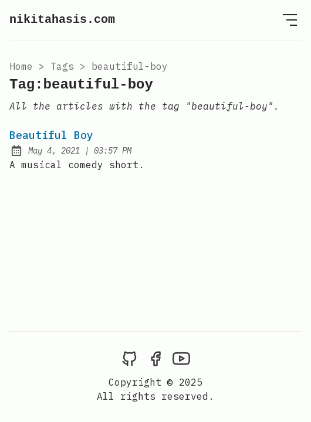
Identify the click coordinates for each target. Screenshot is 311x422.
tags (62, 66)
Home (21, 66)
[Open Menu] (290, 19)
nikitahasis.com (62, 20)
